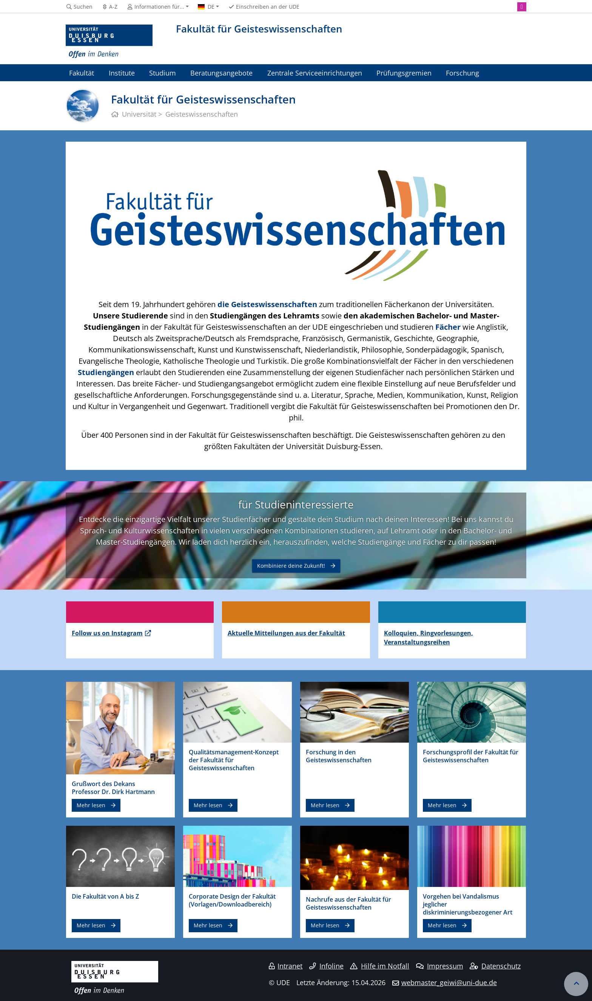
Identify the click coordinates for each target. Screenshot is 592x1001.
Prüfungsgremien (404, 72)
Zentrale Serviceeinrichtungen (314, 72)
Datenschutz (495, 965)
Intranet (286, 965)
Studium (162, 72)
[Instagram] (521, 6)
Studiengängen (106, 372)
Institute (122, 72)
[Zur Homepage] (109, 42)
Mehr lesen (91, 805)
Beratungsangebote (221, 72)
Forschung (462, 72)
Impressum (439, 965)
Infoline (326, 965)
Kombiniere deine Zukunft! (291, 565)
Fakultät (81, 72)
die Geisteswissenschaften (267, 304)
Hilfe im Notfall (379, 965)
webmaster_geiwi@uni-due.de (449, 982)
